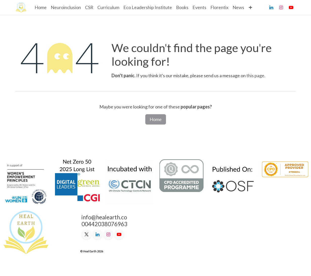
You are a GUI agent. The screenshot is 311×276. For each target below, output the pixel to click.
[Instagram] (281, 7)
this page (255, 75)
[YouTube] (291, 7)
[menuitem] (41, 7)
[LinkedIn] (271, 7)
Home (156, 119)
